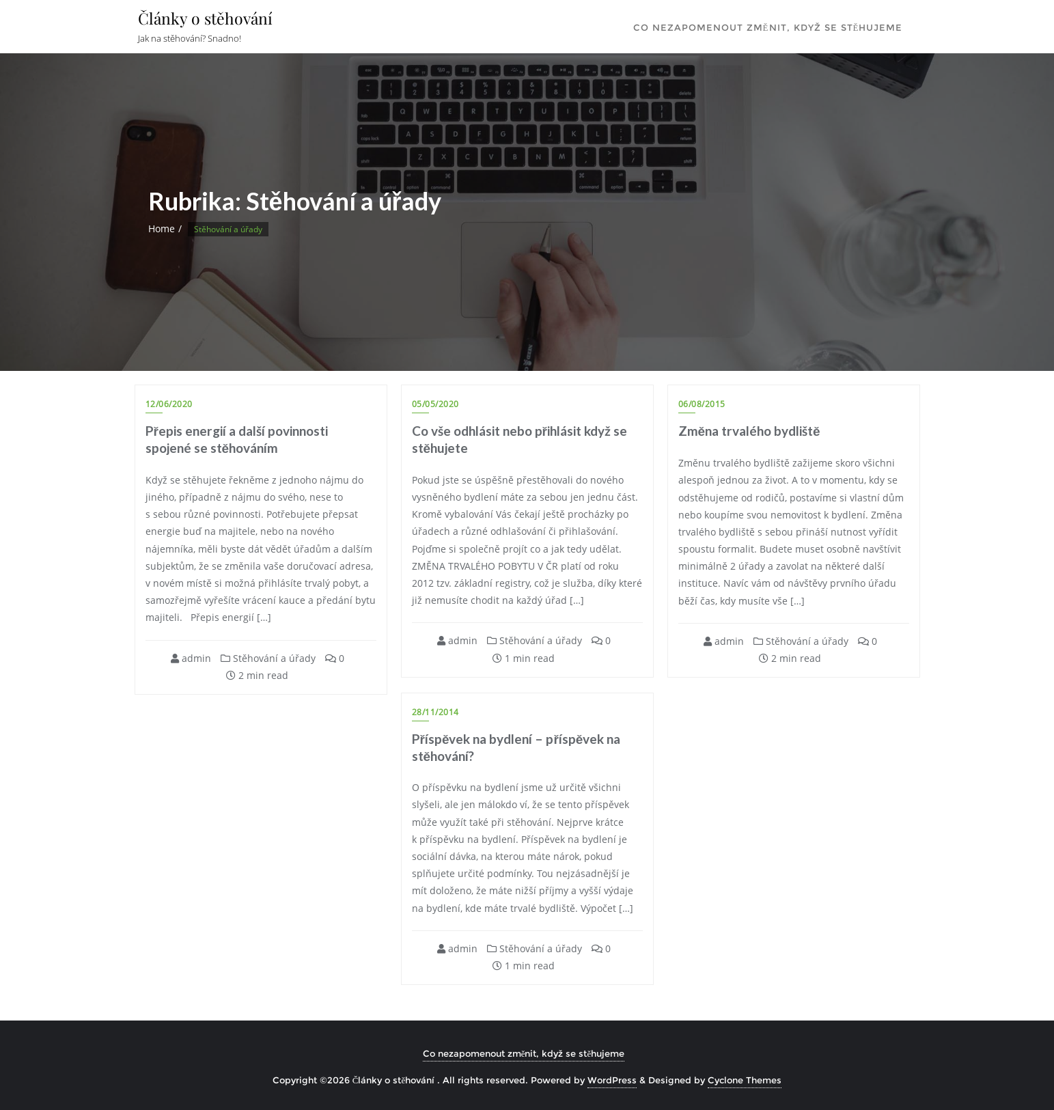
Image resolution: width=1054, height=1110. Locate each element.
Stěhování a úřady (268, 658)
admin (191, 658)
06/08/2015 (701, 404)
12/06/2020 (169, 404)
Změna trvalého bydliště (749, 431)
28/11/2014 (435, 712)
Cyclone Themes (744, 1080)
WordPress (612, 1080)
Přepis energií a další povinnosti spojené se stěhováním (236, 439)
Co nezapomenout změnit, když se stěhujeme (524, 1054)
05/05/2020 (435, 404)
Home (161, 228)
